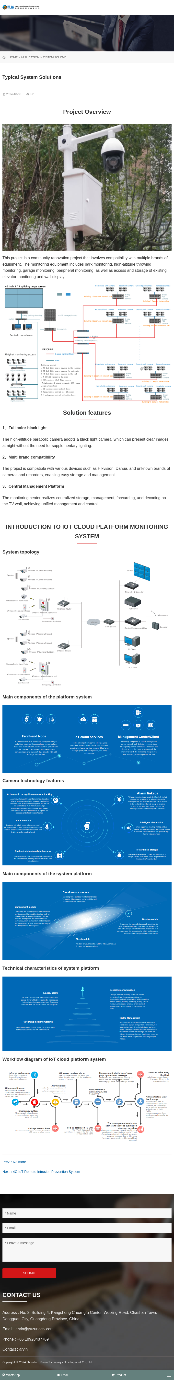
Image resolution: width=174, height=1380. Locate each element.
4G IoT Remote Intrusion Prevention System (46, 1172)
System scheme (54, 57)
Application (30, 57)
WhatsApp (11, 1375)
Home (13, 57)
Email (62, 1375)
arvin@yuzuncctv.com (34, 1329)
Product (119, 1375)
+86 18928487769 (33, 1339)
